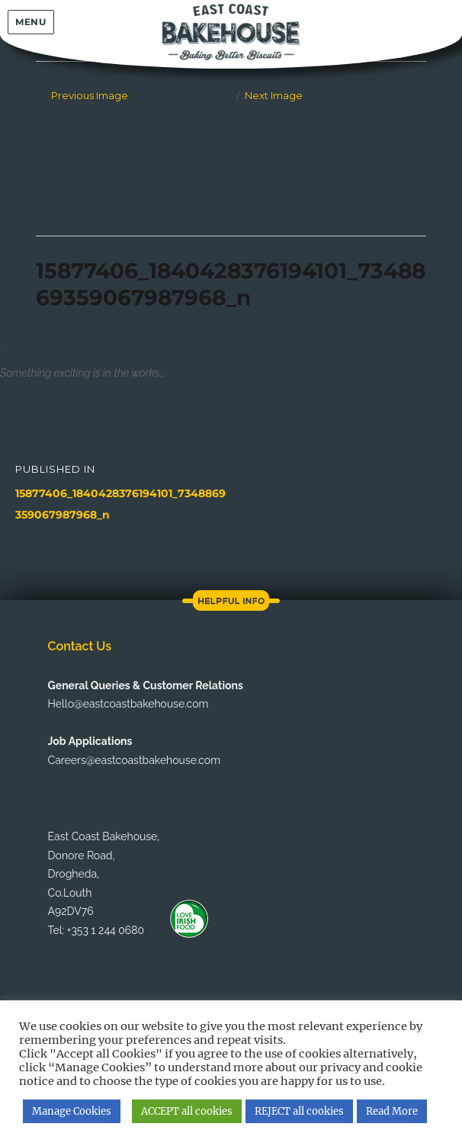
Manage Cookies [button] (71, 1111)
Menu (30, 21)
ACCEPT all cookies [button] (187, 1111)
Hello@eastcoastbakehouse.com (128, 704)
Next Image (274, 95)
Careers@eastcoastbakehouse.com (134, 760)
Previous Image (89, 95)
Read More (392, 1111)
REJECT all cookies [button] (299, 1111)
